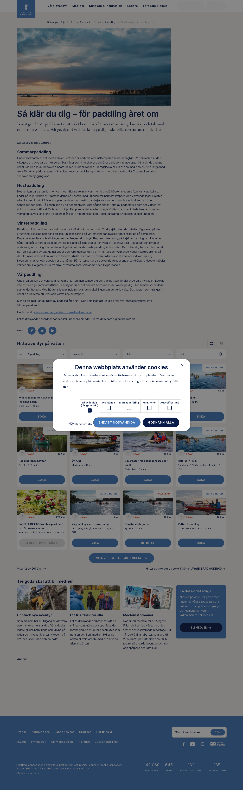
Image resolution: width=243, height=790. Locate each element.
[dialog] (121, 395)
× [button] (182, 365)
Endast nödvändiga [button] (117, 422)
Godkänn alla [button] (161, 422)
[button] (81, 425)
